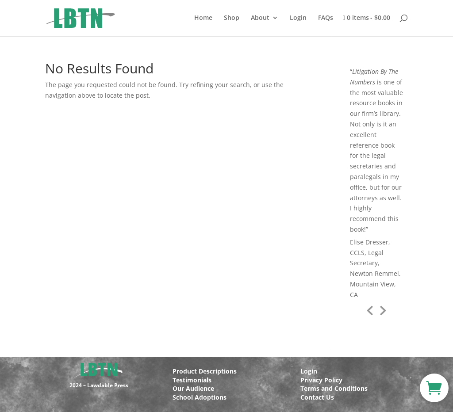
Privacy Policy (321, 380)
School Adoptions (199, 397)
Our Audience (193, 388)
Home (203, 18)
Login (298, 18)
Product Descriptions (205, 371)
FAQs (325, 18)
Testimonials (192, 380)
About (260, 18)
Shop (231, 18)
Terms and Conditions (334, 388)
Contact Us (317, 397)
